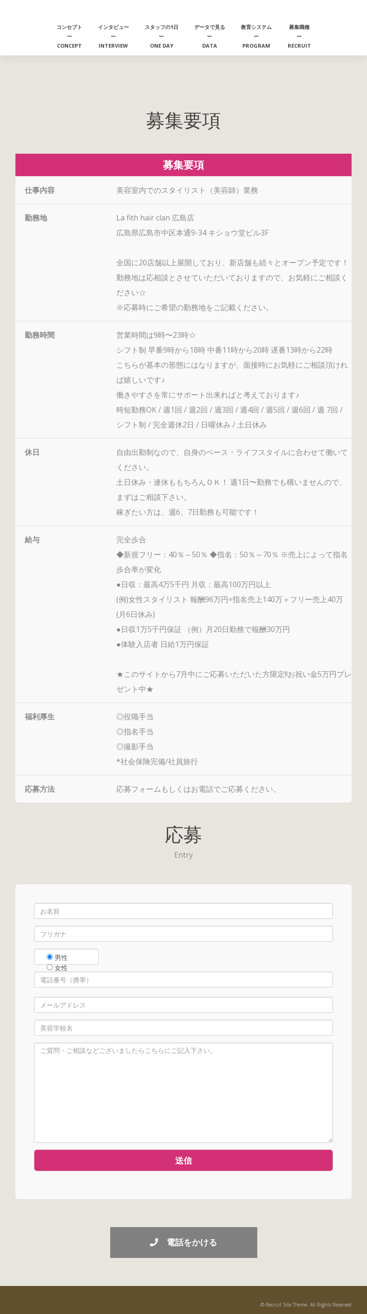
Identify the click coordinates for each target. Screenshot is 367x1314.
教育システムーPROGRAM (256, 36)
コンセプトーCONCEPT (69, 36)
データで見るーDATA (209, 36)
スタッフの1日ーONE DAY (161, 36)
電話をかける (183, 1242)
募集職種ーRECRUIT (299, 36)
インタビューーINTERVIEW (113, 36)
